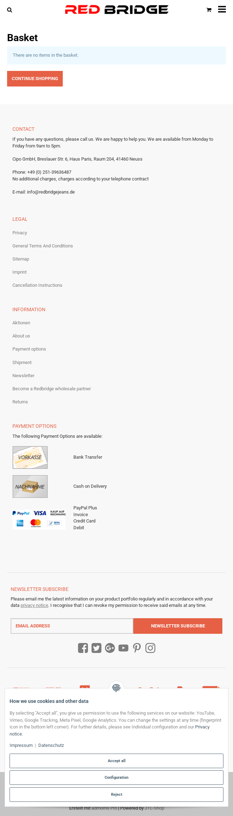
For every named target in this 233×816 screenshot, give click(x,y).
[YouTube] (123, 648)
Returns (20, 401)
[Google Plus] (110, 648)
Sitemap (20, 259)
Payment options (29, 349)
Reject (116, 794)
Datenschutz (51, 745)
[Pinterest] (137, 648)
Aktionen (21, 322)
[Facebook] (83, 648)
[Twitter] (96, 648)
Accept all (117, 760)
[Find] (11, 9)
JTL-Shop (154, 808)
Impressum (21, 745)
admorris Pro (104, 808)
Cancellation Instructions (37, 285)
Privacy (19, 232)
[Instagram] (150, 648)
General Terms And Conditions (42, 245)
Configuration (116, 777)
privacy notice (34, 605)
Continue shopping (35, 78)
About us (21, 336)
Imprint (19, 272)
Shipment (22, 362)
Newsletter (23, 375)
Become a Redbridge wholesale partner (51, 388)
